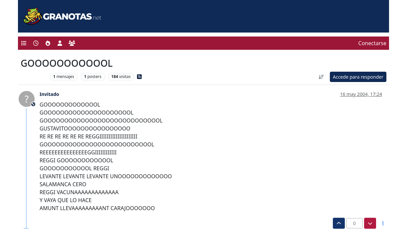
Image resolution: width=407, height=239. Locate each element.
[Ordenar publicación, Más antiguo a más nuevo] (321, 77)
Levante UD (33, 76)
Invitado (49, 94)
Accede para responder (358, 77)
